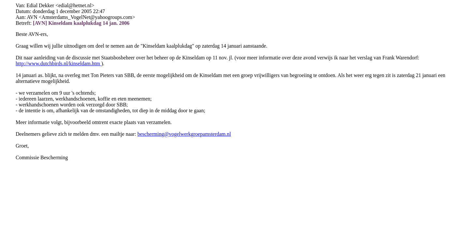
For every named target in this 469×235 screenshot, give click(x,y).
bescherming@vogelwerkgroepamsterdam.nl (184, 134)
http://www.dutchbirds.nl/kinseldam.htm (58, 63)
